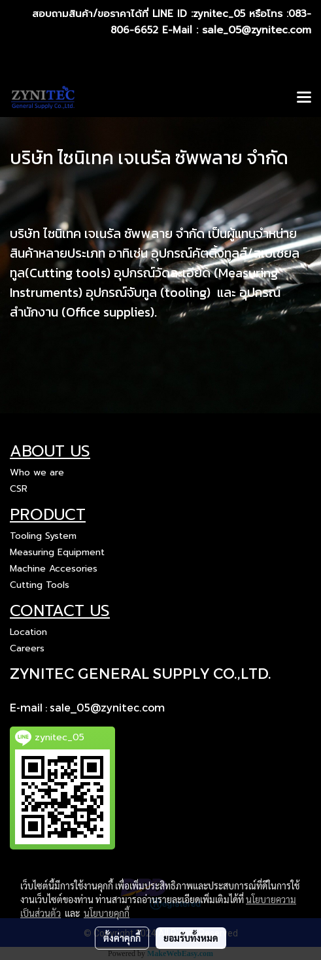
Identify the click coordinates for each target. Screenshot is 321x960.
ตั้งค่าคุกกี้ (122, 938)
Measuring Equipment (57, 552)
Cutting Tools (39, 585)
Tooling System (43, 536)
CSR (18, 489)
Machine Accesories (53, 568)
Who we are (37, 472)
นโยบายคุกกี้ (106, 913)
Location (28, 632)
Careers (27, 648)
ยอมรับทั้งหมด (190, 938)
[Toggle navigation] (304, 98)
